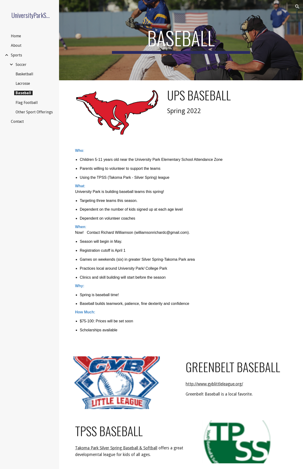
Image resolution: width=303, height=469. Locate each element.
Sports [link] (16, 55)
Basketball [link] (24, 74)
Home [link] (16, 36)
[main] (181, 40)
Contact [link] (17, 121)
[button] (297, 6)
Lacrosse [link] (23, 83)
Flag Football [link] (27, 102)
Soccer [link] (21, 64)
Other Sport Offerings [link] (34, 112)
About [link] (16, 45)
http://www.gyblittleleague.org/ (214, 384)
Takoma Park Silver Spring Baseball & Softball (116, 448)
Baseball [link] (23, 93)
